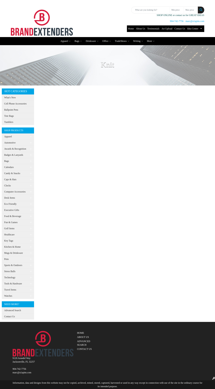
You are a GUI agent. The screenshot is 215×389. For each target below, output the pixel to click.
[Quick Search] (150, 10)
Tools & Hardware (13, 283)
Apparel (65, 41)
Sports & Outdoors (13, 265)
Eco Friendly (10, 204)
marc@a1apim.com (195, 21)
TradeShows (122, 41)
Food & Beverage (12, 216)
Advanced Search (12, 310)
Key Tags (8, 240)
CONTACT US (84, 349)
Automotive (10, 142)
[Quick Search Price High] (191, 10)
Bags (78, 41)
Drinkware (92, 41)
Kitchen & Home (12, 247)
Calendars (9, 167)
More (151, 41)
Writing (138, 41)
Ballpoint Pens (11, 109)
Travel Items (10, 289)
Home (131, 28)
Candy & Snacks (12, 173)
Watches (8, 296)
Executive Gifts (11, 210)
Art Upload (167, 28)
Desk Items (9, 198)
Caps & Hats (10, 179)
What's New (10, 97)
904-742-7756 (176, 21)
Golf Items (9, 228)
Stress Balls (9, 271)
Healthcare (9, 234)
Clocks (7, 185)
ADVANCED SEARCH (83, 343)
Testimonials (153, 28)
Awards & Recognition (15, 149)
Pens (6, 259)
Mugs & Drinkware (13, 253)
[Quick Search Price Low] (177, 10)
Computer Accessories (15, 191)
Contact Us (179, 28)
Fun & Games (11, 222)
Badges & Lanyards (13, 155)
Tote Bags (9, 116)
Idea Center (192, 28)
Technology (9, 277)
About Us (140, 28)
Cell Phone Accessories (15, 103)
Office (106, 41)
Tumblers (8, 122)
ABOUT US (83, 337)
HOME (80, 333)
